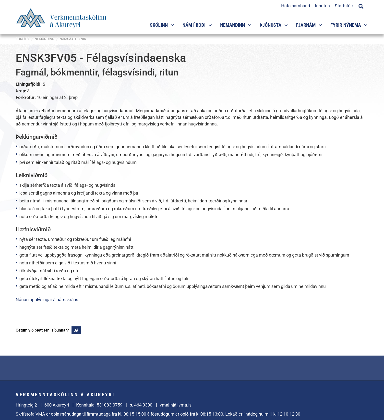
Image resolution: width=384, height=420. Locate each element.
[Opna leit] (361, 5)
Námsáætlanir (73, 39)
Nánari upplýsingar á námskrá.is (47, 299)
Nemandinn (45, 39)
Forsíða (23, 39)
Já (76, 330)
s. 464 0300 (141, 405)
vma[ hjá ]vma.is (176, 405)
